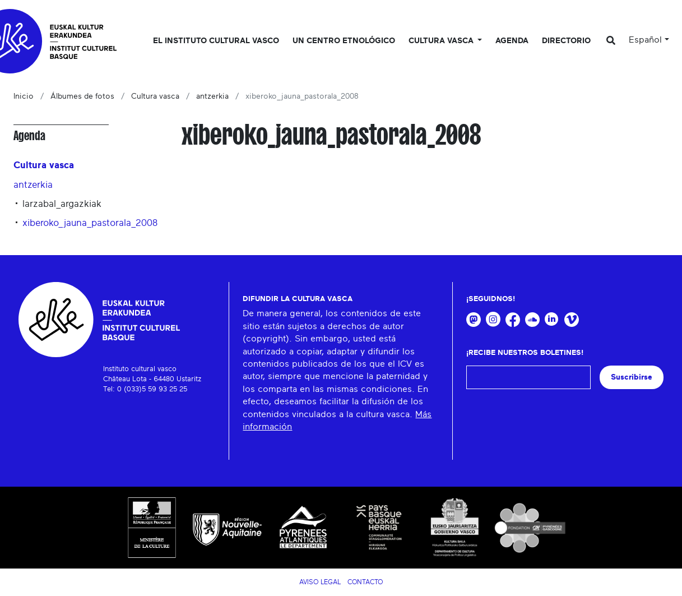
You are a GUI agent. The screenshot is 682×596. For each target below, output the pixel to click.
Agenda (511, 41)
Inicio (23, 96)
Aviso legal (320, 582)
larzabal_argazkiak (61, 204)
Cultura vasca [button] (442, 41)
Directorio (566, 41)
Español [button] (645, 39)
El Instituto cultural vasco (216, 41)
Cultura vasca (155, 96)
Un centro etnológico (344, 41)
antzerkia (212, 96)
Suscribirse (631, 377)
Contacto (365, 582)
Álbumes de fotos (82, 96)
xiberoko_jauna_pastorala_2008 (89, 223)
